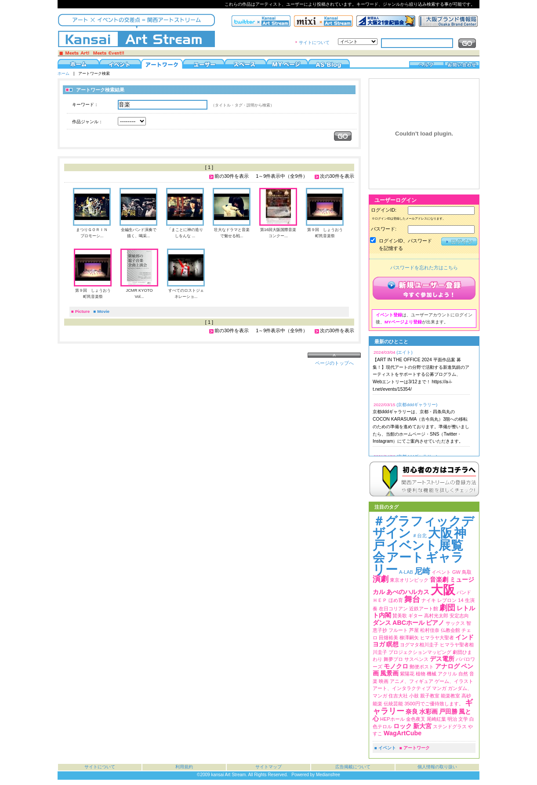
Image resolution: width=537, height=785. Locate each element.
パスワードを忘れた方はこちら (424, 267)
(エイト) (404, 352)
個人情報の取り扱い (437, 766)
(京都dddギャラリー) (416, 404)
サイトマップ (268, 766)
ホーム (63, 73)
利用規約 (184, 766)
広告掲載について (352, 766)
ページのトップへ (334, 363)
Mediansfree (328, 774)
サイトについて (314, 42)
